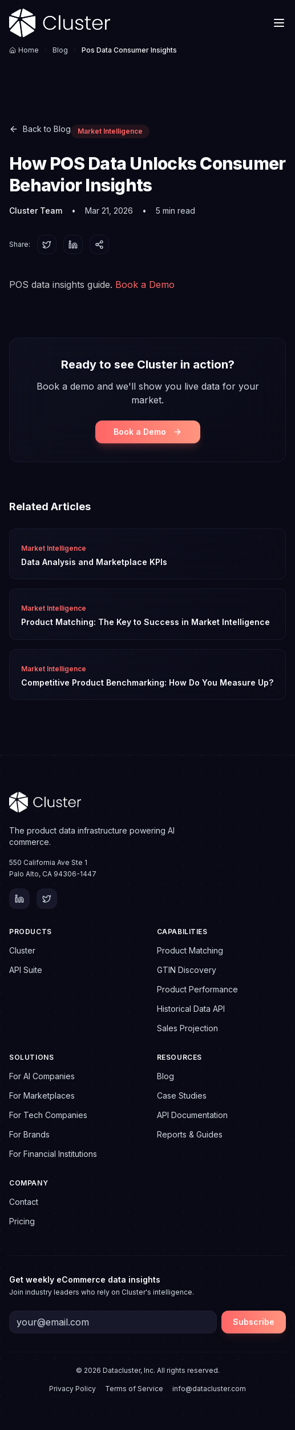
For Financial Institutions (53, 1154)
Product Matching (190, 950)
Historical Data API (191, 1009)
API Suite (25, 970)
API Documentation (192, 1115)
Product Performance (197, 989)
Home (24, 50)
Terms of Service (134, 1388)
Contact (23, 1202)
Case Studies (182, 1095)
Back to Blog (40, 129)
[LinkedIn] (19, 898)
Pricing (22, 1221)
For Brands (29, 1134)
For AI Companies (42, 1076)
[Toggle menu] (279, 23)
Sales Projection (187, 1028)
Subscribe (253, 1322)
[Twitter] (47, 898)
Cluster (22, 950)
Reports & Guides (190, 1134)
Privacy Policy (72, 1388)
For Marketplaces (42, 1095)
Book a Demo (145, 284)
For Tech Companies (48, 1115)
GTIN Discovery (186, 970)
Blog (60, 50)
